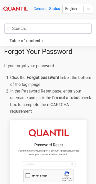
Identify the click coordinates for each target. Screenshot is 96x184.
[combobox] (51, 28)
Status (54, 9)
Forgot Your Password (38, 52)
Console (40, 9)
